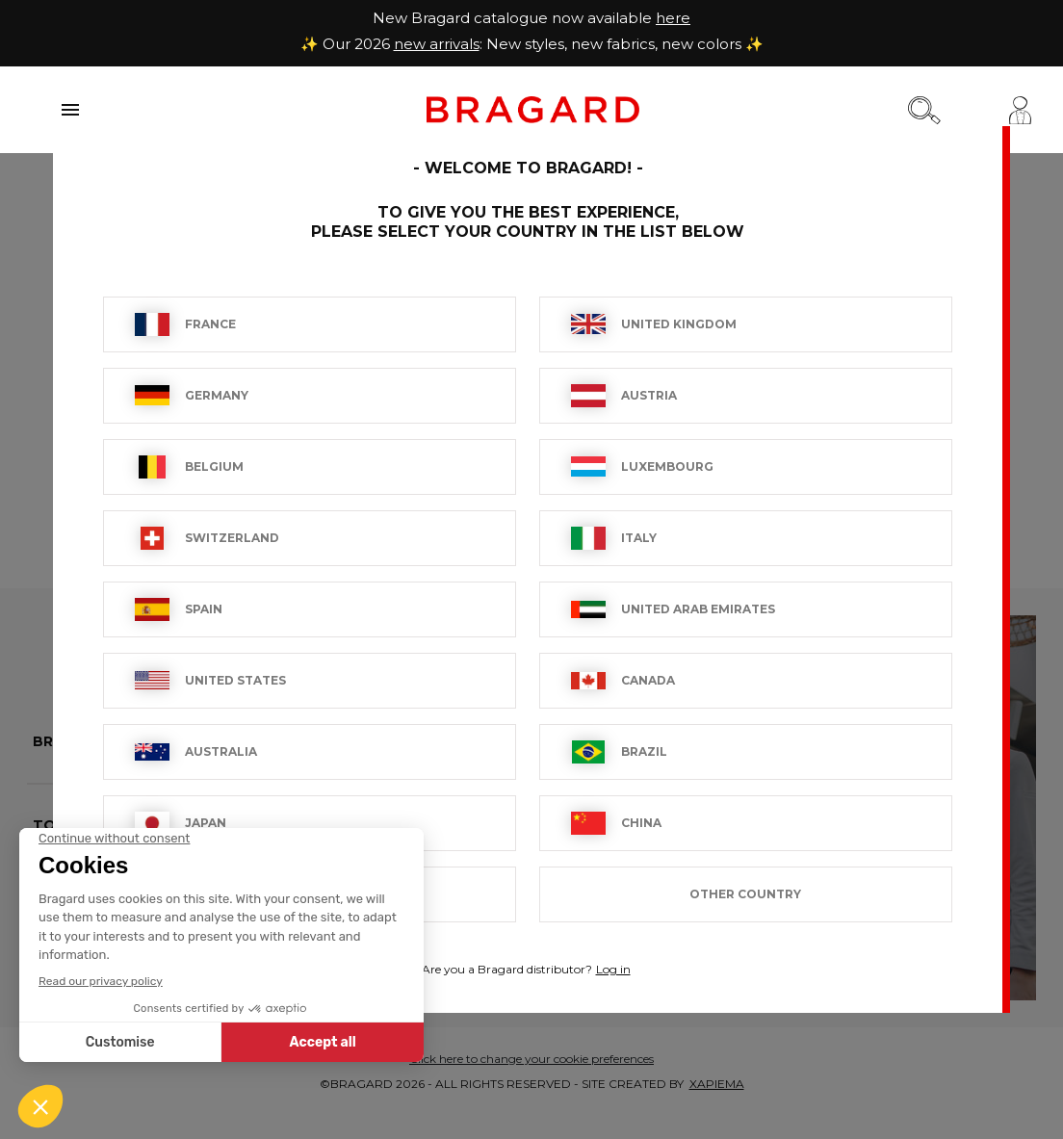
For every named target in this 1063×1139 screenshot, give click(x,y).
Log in (613, 969)
